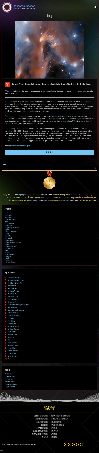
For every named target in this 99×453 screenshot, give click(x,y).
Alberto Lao (12, 324)
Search (94, 168)
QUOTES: (53, 437)
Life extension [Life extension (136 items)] (84, 197)
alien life (8, 236)
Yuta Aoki (11, 318)
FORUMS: (44, 437)
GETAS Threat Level (49, 408)
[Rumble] (81, 444)
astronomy (8, 244)
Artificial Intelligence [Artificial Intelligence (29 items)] (28, 195)
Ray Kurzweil (9, 223)
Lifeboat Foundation (14, 444)
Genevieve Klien (13, 278)
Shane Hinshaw (13, 326)
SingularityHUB (10, 387)
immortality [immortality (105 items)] (57, 197)
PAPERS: (53, 434)
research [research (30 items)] (50, 200)
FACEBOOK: (36, 416)
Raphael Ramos (13, 329)
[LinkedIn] (73, 444)
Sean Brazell (12, 332)
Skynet (7, 230)
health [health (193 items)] (31, 197)
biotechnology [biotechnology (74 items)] (60, 195)
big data (7, 252)
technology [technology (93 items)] (74, 200)
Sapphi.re (33, 444)
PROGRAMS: (54, 431)
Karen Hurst (12, 302)
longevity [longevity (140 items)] (7, 200)
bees (6, 250)
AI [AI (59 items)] (8, 195)
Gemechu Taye (13, 297)
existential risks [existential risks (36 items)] (7, 198)
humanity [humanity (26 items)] (46, 198)
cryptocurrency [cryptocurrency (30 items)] (89, 195)
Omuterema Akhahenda (16, 310)
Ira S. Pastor (12, 353)
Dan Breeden (12, 288)
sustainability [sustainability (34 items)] (66, 201)
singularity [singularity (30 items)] (56, 200)
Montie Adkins (13, 351)
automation (9, 248)
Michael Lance (13, 345)
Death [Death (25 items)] (96, 195)
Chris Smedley (13, 356)
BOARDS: (53, 425)
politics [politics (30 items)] (21, 200)
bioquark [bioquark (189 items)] (45, 194)
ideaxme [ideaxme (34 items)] (50, 198)
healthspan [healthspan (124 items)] (39, 197)
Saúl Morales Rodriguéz (16, 280)
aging (7, 234)
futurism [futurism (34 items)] (23, 198)
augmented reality (11, 246)
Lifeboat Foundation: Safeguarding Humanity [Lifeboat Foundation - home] (44, 7)
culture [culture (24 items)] (93, 195)
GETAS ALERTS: (54, 419)
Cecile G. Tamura (14, 315)
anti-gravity (9, 238)
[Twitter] (69, 444)
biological (8, 257)
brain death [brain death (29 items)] (79, 195)
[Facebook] (65, 444)
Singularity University (12, 228)
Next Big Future (10, 381)
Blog (49, 16)
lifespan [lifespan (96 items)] (93, 198)
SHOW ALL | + (8, 359)
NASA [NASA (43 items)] (13, 201)
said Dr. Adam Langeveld (61, 116)
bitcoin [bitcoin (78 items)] (68, 195)
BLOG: (52, 422)
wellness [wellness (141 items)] (92, 200)
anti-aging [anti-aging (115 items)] (19, 195)
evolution (23, 146)
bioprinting (8, 261)
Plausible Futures (11, 384)
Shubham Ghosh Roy (15, 283)
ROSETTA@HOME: (36, 434)
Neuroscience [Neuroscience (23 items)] (17, 200)
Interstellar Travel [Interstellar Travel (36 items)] (66, 198)
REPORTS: (53, 428)
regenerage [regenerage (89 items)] (33, 200)
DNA (6, 221)
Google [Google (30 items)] (26, 198)
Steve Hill (11, 337)
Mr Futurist (8, 379)
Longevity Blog (10, 376)
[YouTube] (77, 444)
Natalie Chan (12, 334)
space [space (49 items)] (61, 200)
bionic (7, 259)
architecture (9, 240)
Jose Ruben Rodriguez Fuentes (18, 305)
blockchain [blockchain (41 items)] (73, 195)
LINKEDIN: (37, 419)
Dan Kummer (12, 307)
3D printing (8, 215)
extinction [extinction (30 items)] (14, 198)
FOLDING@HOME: (37, 431)
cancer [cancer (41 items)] (83, 195)
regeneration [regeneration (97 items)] (42, 200)
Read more (49, 152)
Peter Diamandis (10, 219)
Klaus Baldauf (13, 313)
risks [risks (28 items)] (53, 200)
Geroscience (9, 374)
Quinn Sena (12, 286)
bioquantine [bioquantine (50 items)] (36, 195)
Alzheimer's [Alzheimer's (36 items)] (12, 195)
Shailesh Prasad (13, 291)
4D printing (8, 217)
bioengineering (10, 255)
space (28, 146)
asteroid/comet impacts (13, 242)
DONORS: (43, 425)
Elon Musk (8, 225)
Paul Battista (12, 294)
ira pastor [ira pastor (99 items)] (74, 198)
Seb (9, 340)
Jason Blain (12, 348)
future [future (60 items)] (18, 198)
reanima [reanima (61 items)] (26, 201)
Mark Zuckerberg (10, 232)
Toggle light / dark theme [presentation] (95, 7)
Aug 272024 (7, 84)
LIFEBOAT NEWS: (55, 416)
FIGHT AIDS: (39, 428)
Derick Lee (11, 321)
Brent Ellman (12, 343)
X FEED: (38, 422)
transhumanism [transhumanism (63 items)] (83, 201)
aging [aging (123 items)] (5, 195)
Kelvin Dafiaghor (13, 299)
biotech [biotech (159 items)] (52, 194)
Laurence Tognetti (15, 146)
